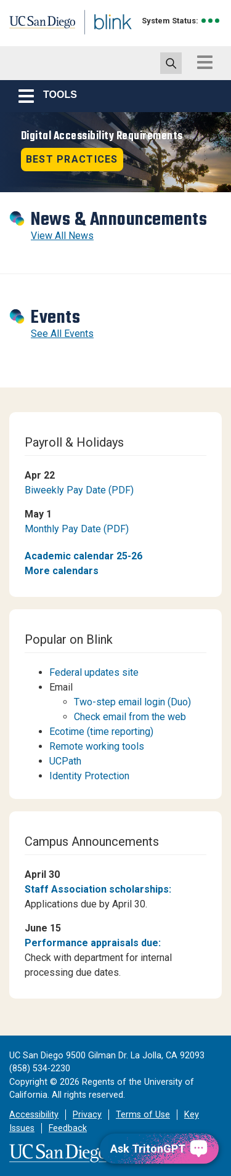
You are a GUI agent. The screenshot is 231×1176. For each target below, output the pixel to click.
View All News (62, 235)
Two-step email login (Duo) (132, 702)
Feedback (68, 1128)
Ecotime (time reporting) (101, 731)
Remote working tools (96, 746)
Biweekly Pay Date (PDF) (79, 490)
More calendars (62, 571)
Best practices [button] (72, 159)
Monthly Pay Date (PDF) (77, 529)
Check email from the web (130, 717)
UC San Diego (36, 26)
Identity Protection (89, 776)
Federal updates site (94, 672)
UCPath (65, 761)
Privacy (87, 1114)
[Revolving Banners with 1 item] (115, 152)
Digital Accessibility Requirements (102, 136)
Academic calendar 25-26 (83, 556)
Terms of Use (143, 1114)
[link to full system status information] (211, 20)
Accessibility (34, 1114)
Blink (98, 39)
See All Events (62, 333)
